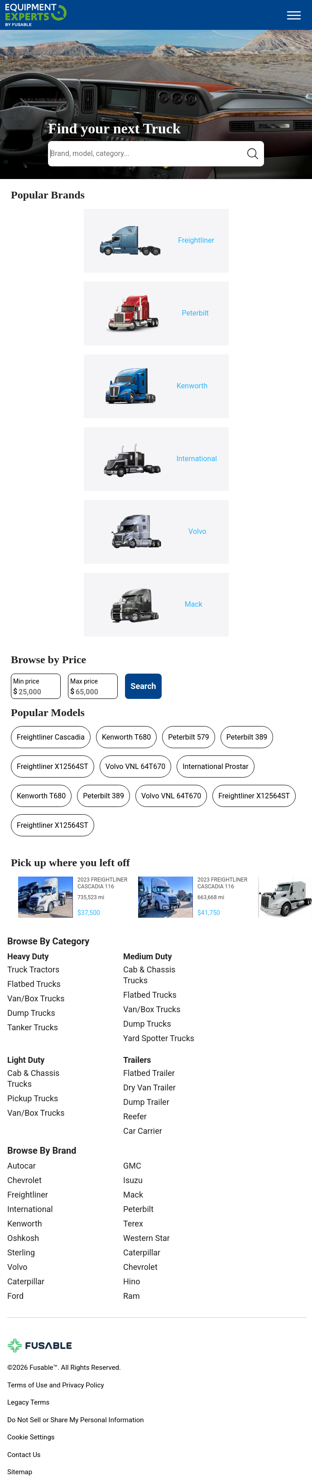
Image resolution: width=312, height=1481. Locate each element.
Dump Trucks (31, 1013)
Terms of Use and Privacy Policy (55, 1385)
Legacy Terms (28, 1402)
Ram (131, 1296)
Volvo (17, 1267)
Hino (131, 1281)
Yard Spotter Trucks (158, 1038)
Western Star (146, 1238)
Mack (133, 1194)
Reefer (135, 1116)
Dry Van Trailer (149, 1087)
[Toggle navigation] (294, 15)
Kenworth (24, 1223)
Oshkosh (23, 1238)
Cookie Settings (31, 1437)
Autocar (21, 1165)
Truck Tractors (33, 969)
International (30, 1209)
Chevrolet (24, 1180)
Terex (133, 1223)
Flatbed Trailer (149, 1073)
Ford (15, 1296)
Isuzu (133, 1180)
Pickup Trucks (32, 1098)
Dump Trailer (146, 1102)
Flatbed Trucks (34, 984)
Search (143, 686)
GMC (132, 1165)
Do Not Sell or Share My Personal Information (75, 1420)
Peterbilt (138, 1209)
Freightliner (27, 1194)
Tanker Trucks (32, 1027)
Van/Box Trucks (36, 998)
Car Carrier (142, 1131)
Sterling (21, 1252)
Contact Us (24, 1455)
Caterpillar (25, 1281)
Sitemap (19, 1472)
